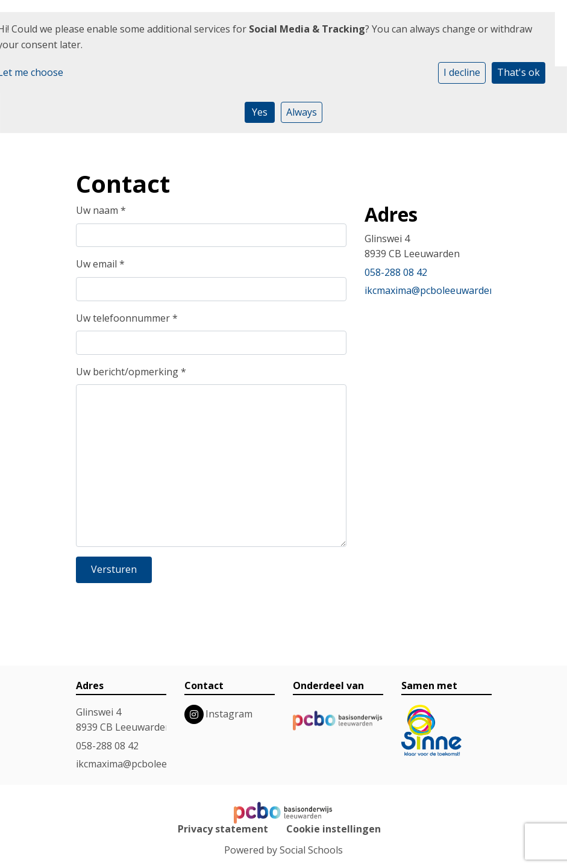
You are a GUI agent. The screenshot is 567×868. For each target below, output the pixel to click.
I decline (461, 72)
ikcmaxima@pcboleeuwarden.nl (435, 290)
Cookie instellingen (333, 829)
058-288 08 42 (396, 272)
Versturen (114, 569)
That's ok (518, 72)
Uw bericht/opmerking (131, 371)
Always (301, 112)
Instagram (228, 713)
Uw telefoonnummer (127, 318)
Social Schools (311, 850)
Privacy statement (223, 829)
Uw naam (101, 210)
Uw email (100, 263)
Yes (260, 112)
